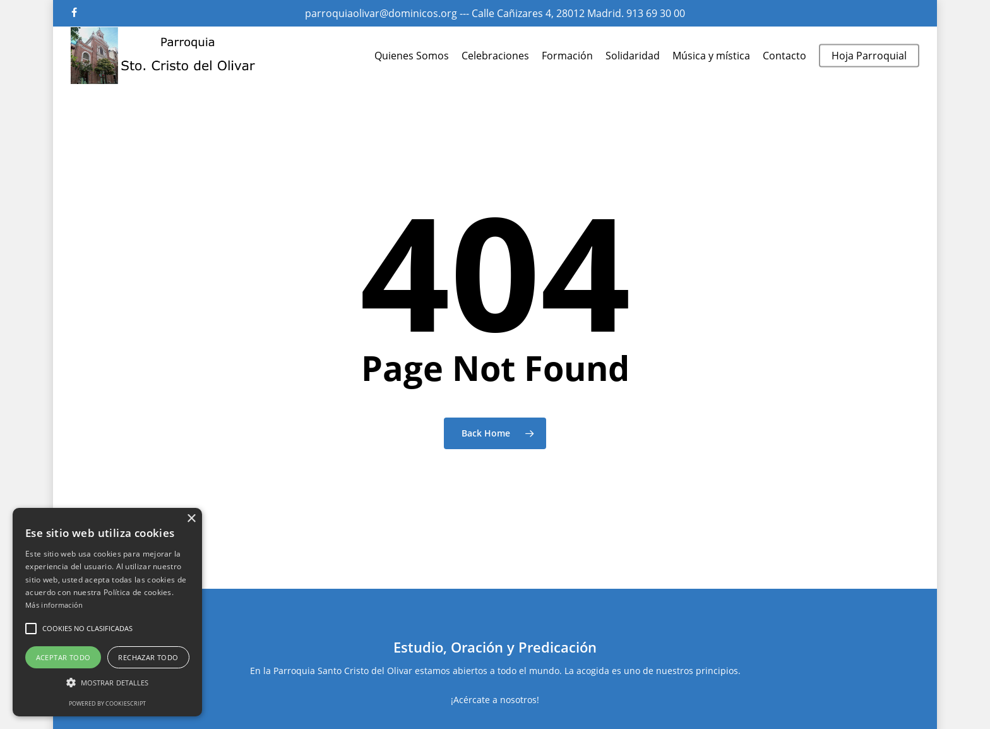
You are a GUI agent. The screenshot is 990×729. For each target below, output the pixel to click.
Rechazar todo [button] (148, 657)
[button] (31, 628)
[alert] (107, 612)
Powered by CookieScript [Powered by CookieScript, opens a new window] (107, 703)
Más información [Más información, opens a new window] (54, 605)
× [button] (191, 519)
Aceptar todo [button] (63, 657)
